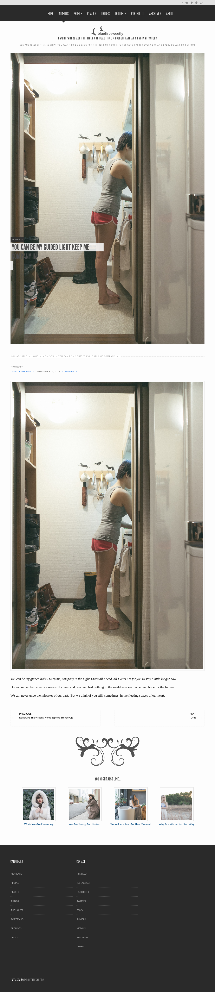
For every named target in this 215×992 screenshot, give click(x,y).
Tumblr (81, 919)
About (170, 13)
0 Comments (69, 371)
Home (51, 13)
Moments (64, 13)
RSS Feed (81, 873)
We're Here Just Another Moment (130, 806)
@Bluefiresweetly (34, 980)
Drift (157, 715)
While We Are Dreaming (39, 806)
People (78, 13)
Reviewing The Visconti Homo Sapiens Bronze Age (57, 715)
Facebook (191, 2)
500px (80, 910)
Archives (155, 13)
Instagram (83, 882)
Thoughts (120, 13)
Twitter (186, 2)
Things (105, 13)
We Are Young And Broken (85, 806)
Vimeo (80, 946)
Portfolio (137, 13)
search (201, 2)
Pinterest (196, 2)
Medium (81, 928)
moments (48, 356)
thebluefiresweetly (23, 371)
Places (91, 13)
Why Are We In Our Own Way (176, 806)
